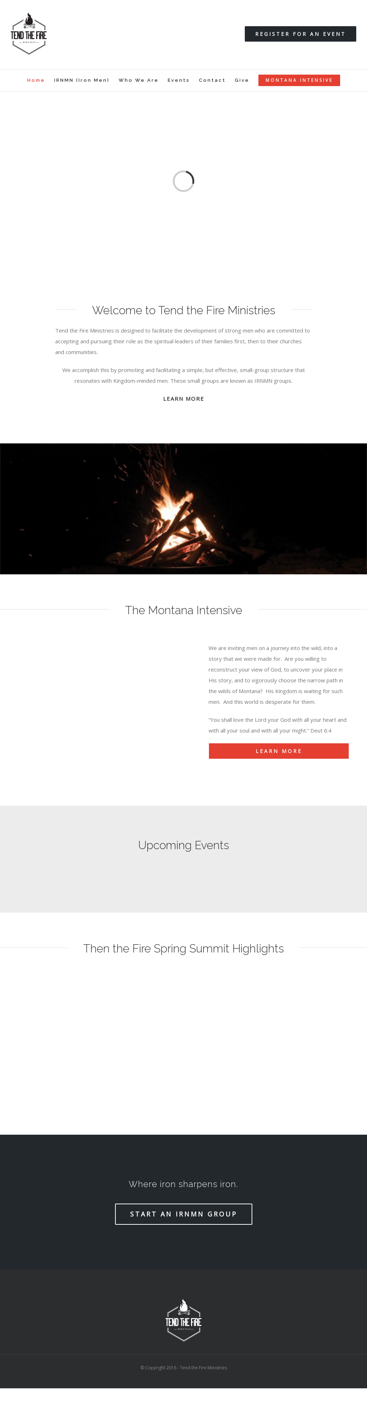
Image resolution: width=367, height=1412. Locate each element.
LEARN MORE (183, 398)
